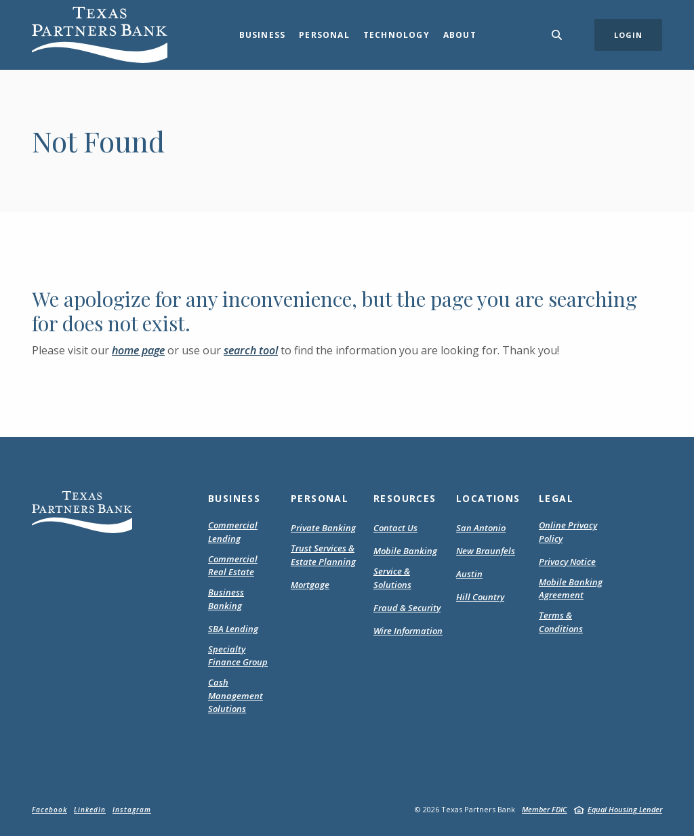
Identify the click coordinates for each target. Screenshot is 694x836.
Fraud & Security (407, 608)
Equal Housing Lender (625, 809)
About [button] (459, 35)
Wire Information (408, 631)
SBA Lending (233, 629)
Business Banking (226, 599)
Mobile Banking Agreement (573, 589)
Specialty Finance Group (238, 656)
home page (138, 350)
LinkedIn (90, 809)
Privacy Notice (567, 562)
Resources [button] (404, 498)
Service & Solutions (392, 578)
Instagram (132, 809)
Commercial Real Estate (233, 566)
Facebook (49, 809)
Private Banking (323, 528)
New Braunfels (485, 551)
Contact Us (395, 528)
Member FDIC (544, 809)
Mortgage (310, 585)
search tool (251, 350)
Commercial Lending (233, 532)
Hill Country (480, 597)
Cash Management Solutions (235, 695)
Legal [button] (556, 498)
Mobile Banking (405, 551)
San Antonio (481, 528)
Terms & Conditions (573, 622)
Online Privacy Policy (568, 532)
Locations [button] (488, 498)
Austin (469, 574)
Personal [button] (324, 35)
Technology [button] (396, 35)
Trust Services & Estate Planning (323, 555)
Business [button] (262, 35)
